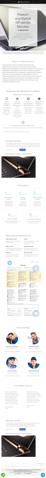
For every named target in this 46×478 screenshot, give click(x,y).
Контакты (39, 1)
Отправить (22, 149)
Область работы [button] (25, 466)
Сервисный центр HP (8, 52)
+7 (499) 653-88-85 (23, 30)
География (13, 1)
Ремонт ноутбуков (18, 52)
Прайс (33, 1)
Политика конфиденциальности (12, 466)
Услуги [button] (6, 1)
